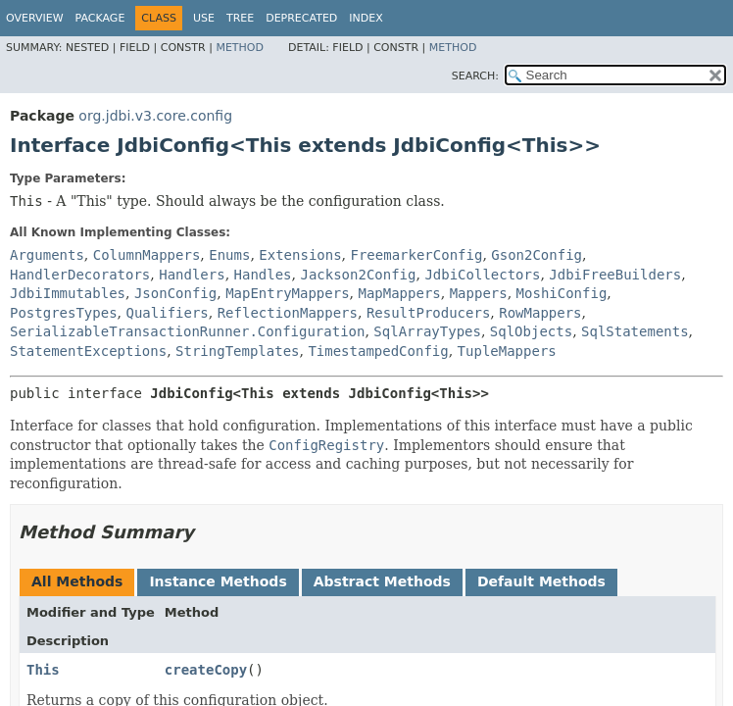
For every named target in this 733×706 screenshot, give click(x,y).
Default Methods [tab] (541, 581)
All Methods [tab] (76, 581)
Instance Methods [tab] (217, 581)
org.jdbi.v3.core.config (155, 116)
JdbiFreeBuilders (615, 274)
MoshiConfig (562, 293)
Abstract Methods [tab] (382, 581)
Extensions (300, 255)
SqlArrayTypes (427, 331)
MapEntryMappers (287, 293)
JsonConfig (175, 293)
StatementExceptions (88, 351)
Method (240, 47)
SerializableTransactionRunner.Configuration (187, 331)
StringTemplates (237, 351)
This (43, 670)
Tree (240, 18)
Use (204, 18)
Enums (229, 255)
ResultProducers (428, 313)
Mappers (479, 293)
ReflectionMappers (288, 313)
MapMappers (399, 293)
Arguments (47, 255)
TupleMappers (507, 351)
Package (100, 18)
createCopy (206, 670)
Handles (263, 274)
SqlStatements (635, 331)
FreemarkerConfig (417, 255)
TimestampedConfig (378, 351)
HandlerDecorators (80, 274)
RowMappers (540, 313)
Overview (35, 18)
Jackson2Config (357, 274)
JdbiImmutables (67, 293)
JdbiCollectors (482, 274)
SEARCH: (475, 76)
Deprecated (301, 18)
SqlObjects (531, 331)
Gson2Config (536, 255)
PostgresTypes (64, 313)
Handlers (191, 274)
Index (365, 18)
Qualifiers (166, 313)
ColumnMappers (147, 255)
